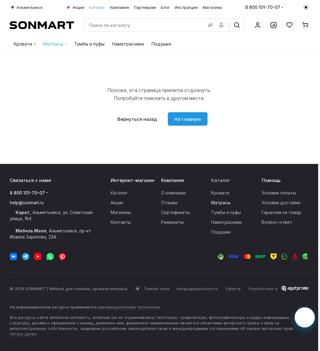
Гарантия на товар (281, 212)
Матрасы (220, 202)
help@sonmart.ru (27, 202)
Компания (172, 180)
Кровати (220, 192)
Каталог (119, 192)
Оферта (233, 288)
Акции (117, 202)
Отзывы (169, 202)
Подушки (220, 232)
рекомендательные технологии (129, 307)
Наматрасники (226, 222)
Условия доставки (281, 202)
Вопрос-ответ (277, 222)
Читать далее (23, 333)
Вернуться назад (137, 119)
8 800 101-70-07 (262, 7)
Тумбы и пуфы (226, 212)
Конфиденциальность (197, 288)
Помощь (271, 180)
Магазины (121, 212)
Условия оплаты (279, 192)
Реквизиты (172, 222)
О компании (173, 192)
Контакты (121, 222)
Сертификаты (175, 212)
